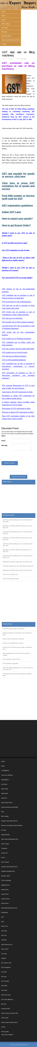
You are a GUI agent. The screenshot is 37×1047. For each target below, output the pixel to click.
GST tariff (23, 58)
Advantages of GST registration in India (16, 408)
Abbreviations (5, 779)
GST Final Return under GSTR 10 (11, 659)
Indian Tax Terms (6, 995)
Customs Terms (5, 898)
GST (2, 917)
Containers (4, 848)
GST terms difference (7, 999)
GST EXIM (4, 985)
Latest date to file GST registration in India (17, 392)
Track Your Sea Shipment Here (11, 578)
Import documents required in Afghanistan (13, 628)
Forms (3, 857)
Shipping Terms (5, 885)
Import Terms (4, 889)
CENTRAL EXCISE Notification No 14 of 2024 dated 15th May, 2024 (18, 532)
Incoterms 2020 (6, 36)
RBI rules (4, 32)
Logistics (3, 958)
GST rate (3, 976)
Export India (4, 789)
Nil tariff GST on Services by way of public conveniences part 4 (17, 648)
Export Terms (5, 894)
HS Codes (4, 931)
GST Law (3, 935)
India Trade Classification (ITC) (9, 839)
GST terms (4, 990)
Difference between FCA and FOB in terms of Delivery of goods (17, 633)
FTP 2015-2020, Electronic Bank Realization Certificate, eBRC (17, 674)
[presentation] (16, 456)
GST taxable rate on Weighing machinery (16, 339)
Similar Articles (7, 481)
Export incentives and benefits (9, 807)
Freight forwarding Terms (8, 871)
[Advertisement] (18, 499)
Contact (3, 44)
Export (3, 20)
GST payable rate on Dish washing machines (18, 322)
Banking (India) (5, 834)
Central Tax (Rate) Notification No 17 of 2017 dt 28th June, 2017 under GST (18, 668)
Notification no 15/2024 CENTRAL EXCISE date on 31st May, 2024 (17, 526)
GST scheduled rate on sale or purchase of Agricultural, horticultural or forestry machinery (18, 366)
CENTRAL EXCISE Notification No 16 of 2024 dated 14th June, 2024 (18, 520)
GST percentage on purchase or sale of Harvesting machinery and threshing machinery (18, 375)
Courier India (4, 1017)
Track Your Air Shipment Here (10, 574)
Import (3, 15)
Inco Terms (4, 784)
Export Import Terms (6, 802)
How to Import (5, 844)
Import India (4, 793)
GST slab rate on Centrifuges (12, 318)
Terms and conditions (7, 1034)
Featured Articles (7, 624)
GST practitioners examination (11, 663)
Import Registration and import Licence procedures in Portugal (16, 654)
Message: (4, 445)
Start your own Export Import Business (11, 825)
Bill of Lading (5, 24)
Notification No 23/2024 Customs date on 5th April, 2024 (17, 570)
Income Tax (4, 853)
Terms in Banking (6, 880)
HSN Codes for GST (7, 944)
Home (3, 11)
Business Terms (5, 876)
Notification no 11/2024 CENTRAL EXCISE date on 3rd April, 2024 (17, 550)
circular (3, 1027)
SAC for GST (4, 949)
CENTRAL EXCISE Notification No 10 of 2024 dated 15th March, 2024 (18, 556)
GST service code (6, 963)
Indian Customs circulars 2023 (9, 1013)
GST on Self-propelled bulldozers (14, 360)
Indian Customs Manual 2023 (10, 40)
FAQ (2, 811)
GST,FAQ (4, 940)
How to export (5, 862)
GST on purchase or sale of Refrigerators (16, 302)
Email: (3, 440)
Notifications (4, 912)
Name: (3, 436)
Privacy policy (5, 1031)
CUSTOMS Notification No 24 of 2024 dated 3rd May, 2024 (18, 566)
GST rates (4, 28)
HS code (3, 830)
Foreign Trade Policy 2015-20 (9, 821)
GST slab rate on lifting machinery (14, 356)
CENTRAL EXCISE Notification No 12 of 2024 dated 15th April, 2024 (18, 544)
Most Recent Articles (8, 515)
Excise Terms (5, 903)
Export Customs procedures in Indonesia (13, 639)
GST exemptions (6, 967)
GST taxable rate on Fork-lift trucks (14, 352)
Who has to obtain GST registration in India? (18, 412)
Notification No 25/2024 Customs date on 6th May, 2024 (17, 562)
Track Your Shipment (7, 775)
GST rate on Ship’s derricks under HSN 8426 (18, 349)
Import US (4, 798)
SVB (2, 921)
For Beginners (5, 770)
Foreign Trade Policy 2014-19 (9, 866)
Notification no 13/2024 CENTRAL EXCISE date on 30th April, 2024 (17, 538)
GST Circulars (5, 981)
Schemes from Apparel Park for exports (13, 643)
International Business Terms (9, 908)
